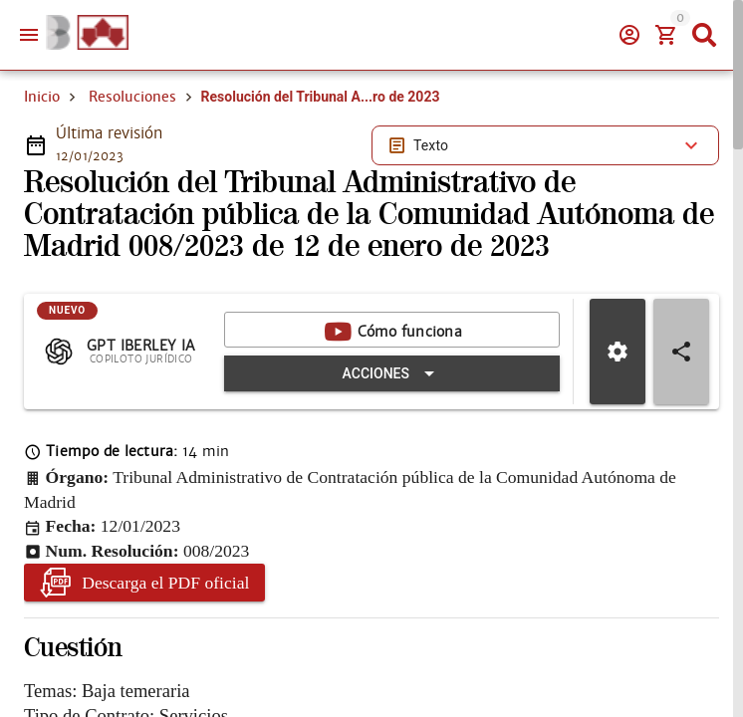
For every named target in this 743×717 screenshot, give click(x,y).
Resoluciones (132, 97)
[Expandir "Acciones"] (392, 373)
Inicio (42, 97)
